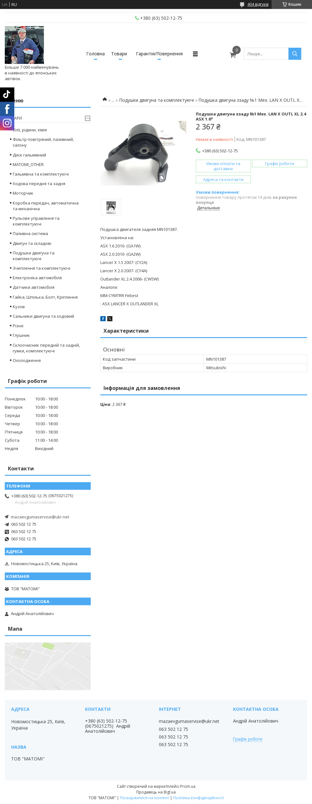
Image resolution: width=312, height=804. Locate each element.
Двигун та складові (32, 243)
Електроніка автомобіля (37, 278)
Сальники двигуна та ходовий (43, 316)
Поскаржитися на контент (144, 798)
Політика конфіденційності (198, 798)
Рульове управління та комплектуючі (36, 221)
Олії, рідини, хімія (30, 130)
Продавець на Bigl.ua (156, 792)
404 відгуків (257, 4)
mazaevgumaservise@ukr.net (40, 516)
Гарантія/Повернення (159, 54)
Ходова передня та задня (39, 183)
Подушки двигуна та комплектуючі (156, 100)
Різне (18, 326)
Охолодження (27, 360)
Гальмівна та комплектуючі (41, 174)
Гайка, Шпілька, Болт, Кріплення (45, 297)
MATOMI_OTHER (28, 164)
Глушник (21, 335)
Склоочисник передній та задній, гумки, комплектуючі (46, 348)
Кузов (19, 306)
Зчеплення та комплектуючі (41, 268)
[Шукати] (294, 54)
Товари (119, 54)
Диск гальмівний (29, 155)
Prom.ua (187, 786)
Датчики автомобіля (33, 287)
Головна (95, 54)
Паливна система (30, 233)
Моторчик (23, 193)
